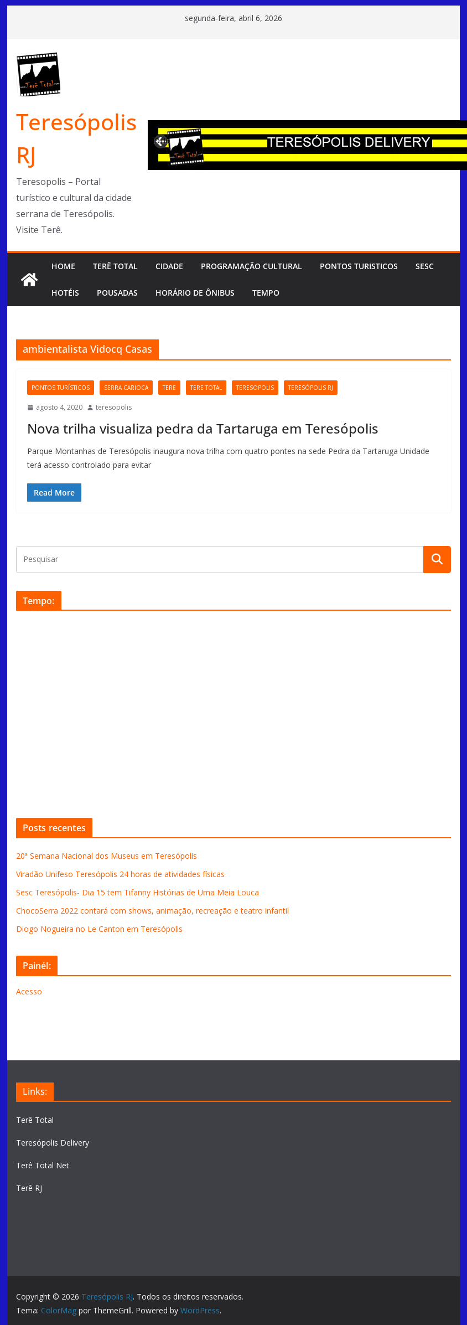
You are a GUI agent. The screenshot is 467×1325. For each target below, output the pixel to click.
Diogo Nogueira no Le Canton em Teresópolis (99, 929)
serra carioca (126, 387)
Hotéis (65, 292)
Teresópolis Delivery (52, 1142)
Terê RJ (29, 1188)
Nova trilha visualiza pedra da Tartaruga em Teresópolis (202, 428)
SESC (425, 266)
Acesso (29, 991)
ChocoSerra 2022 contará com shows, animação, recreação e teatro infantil (152, 910)
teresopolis (255, 387)
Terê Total (35, 1120)
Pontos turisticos (359, 266)
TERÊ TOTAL (115, 266)
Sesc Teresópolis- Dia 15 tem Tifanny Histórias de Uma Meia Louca (137, 892)
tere (169, 387)
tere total (206, 387)
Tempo (265, 292)
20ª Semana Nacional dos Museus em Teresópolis (106, 855)
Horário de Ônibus (195, 292)
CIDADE (169, 266)
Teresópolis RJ (310, 387)
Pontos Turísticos (61, 387)
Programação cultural (251, 266)
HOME (63, 266)
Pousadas (117, 292)
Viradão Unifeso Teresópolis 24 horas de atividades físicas (120, 874)
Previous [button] (161, 140)
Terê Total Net (42, 1165)
